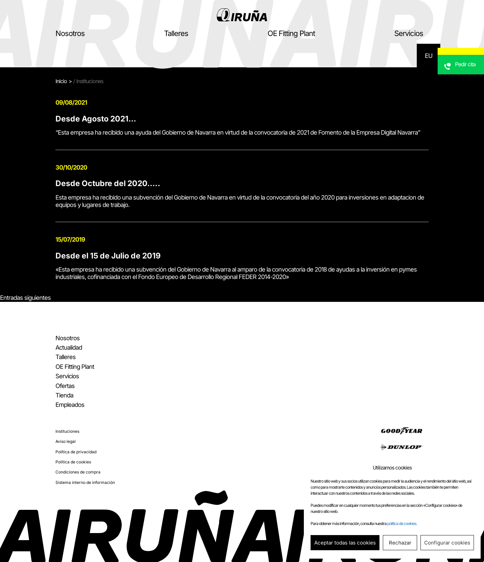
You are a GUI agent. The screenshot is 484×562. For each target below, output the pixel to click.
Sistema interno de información (85, 482)
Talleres (176, 33)
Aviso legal (65, 441)
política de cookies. (402, 523)
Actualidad (68, 347)
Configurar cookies (447, 542)
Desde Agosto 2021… (95, 119)
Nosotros (70, 33)
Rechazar (400, 542)
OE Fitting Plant (291, 33)
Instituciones (67, 431)
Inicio (61, 81)
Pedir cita (467, 79)
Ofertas (65, 385)
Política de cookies (73, 461)
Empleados (69, 404)
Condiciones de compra (77, 472)
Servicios (408, 33)
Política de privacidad (75, 451)
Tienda (64, 395)
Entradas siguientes (25, 297)
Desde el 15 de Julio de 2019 (108, 255)
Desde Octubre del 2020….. (107, 183)
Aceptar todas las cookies (345, 542)
